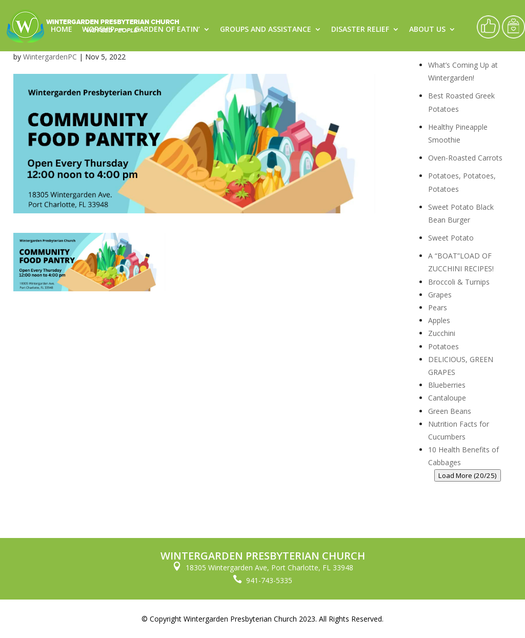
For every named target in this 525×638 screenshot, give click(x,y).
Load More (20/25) (467, 475)
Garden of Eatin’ (167, 30)
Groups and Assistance (265, 30)
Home (61, 30)
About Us (427, 30)
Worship (98, 30)
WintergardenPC (50, 57)
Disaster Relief (360, 30)
